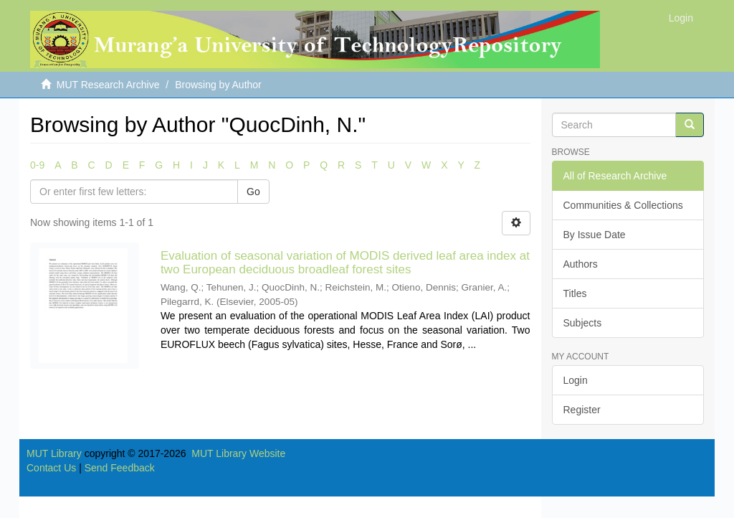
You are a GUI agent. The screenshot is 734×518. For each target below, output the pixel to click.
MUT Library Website (238, 453)
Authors (580, 264)
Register (582, 409)
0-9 (37, 165)
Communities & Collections (623, 205)
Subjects (582, 323)
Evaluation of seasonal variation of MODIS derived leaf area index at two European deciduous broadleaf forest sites (345, 262)
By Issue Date (594, 234)
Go (253, 191)
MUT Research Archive (108, 84)
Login (575, 380)
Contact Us (51, 468)
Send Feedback (120, 468)
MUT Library (54, 453)
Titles (575, 293)
